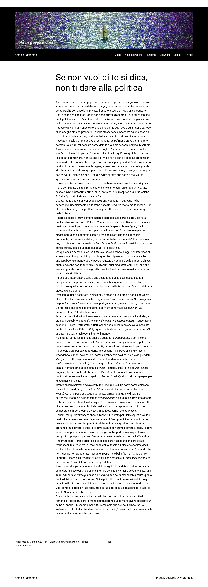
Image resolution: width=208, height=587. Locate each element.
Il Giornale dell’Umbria (59, 541)
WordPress (186, 577)
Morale (75, 541)
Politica (84, 541)
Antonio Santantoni (26, 54)
